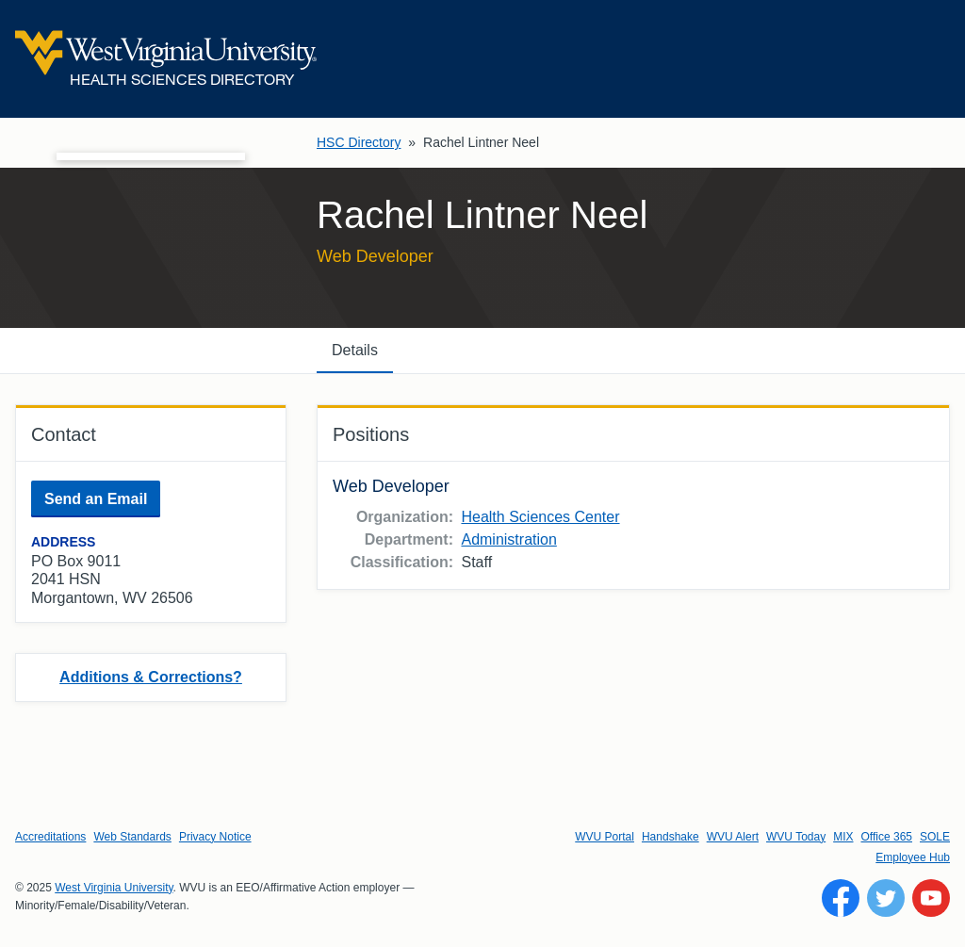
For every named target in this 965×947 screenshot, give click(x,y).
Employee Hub (912, 857)
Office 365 (886, 836)
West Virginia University (113, 887)
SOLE (935, 836)
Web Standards (132, 836)
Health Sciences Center (540, 517)
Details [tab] (355, 350)
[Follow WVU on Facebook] (840, 898)
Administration (508, 539)
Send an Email (95, 499)
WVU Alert (733, 836)
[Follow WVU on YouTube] (931, 898)
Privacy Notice (215, 836)
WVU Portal (604, 836)
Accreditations (50, 836)
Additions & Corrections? (150, 677)
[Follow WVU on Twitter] (886, 898)
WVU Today (796, 836)
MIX (843, 836)
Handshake (670, 836)
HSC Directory (359, 142)
